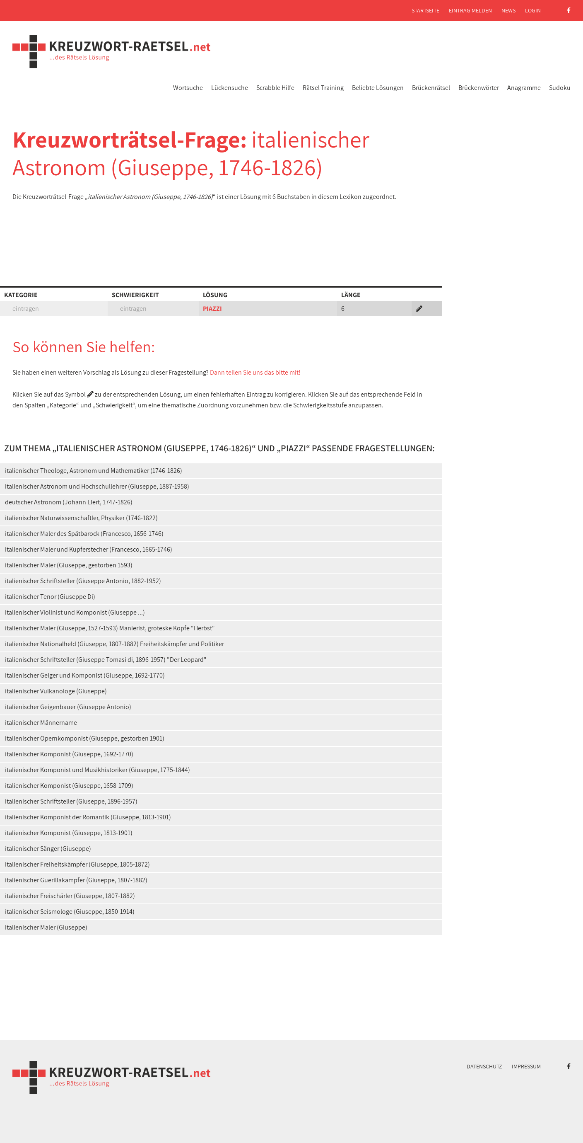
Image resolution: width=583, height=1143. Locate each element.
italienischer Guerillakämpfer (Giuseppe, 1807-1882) (76, 880)
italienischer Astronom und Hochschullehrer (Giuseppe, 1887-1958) (97, 486)
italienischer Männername (41, 722)
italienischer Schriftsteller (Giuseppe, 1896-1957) (71, 801)
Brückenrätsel (431, 87)
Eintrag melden (470, 10)
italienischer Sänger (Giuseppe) (48, 848)
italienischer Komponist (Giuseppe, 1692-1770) (69, 754)
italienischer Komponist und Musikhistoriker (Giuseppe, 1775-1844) (97, 769)
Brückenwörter (478, 87)
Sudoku (560, 87)
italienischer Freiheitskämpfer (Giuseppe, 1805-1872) (77, 864)
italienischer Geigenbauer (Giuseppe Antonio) (68, 706)
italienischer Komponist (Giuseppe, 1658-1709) (69, 785)
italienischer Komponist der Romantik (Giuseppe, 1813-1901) (88, 817)
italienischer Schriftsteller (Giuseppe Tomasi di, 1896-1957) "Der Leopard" (106, 659)
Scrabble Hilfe (275, 87)
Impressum (526, 1066)
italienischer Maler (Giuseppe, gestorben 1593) (68, 565)
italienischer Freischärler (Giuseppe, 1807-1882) (70, 895)
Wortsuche (188, 87)
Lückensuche (229, 87)
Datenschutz (484, 1066)
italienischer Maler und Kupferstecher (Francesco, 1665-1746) (88, 549)
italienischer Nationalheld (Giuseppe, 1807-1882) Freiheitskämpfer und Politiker (114, 643)
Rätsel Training (323, 87)
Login (533, 10)
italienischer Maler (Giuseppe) (46, 927)
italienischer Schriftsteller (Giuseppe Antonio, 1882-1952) (83, 580)
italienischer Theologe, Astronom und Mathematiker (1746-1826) (93, 470)
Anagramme (524, 87)
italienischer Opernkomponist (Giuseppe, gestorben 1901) (84, 738)
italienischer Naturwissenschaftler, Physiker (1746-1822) (81, 517)
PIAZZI (212, 308)
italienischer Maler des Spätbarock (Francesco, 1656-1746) (84, 533)
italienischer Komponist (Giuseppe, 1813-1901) (68, 832)
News (508, 10)
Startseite (425, 10)
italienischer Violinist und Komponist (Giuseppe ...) (75, 612)
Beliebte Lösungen (378, 87)
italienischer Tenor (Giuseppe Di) (50, 596)
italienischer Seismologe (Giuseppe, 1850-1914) (70, 911)
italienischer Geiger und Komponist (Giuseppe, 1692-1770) (85, 675)
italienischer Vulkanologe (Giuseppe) (56, 691)
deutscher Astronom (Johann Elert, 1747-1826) (68, 502)
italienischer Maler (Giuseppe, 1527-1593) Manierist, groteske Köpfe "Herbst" (110, 628)
